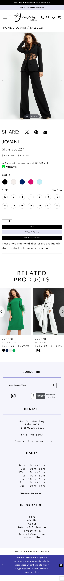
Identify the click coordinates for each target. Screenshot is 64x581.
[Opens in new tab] (44, 402)
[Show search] (48, 17)
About (32, 530)
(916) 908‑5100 (32, 441)
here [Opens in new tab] (37, 578)
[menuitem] (5, 17)
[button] (5, 17)
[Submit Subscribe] (53, 390)
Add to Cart (32, 228)
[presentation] (15, 316)
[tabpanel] (32, 76)
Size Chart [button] (55, 191)
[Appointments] (32, 8)
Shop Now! (51, 3)
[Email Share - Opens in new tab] (45, 133)
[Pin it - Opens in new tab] (36, 133)
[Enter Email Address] (32, 390)
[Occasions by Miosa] (23, 17)
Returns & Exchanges (31, 533)
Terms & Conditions (32, 540)
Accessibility (32, 544)
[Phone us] (42, 17)
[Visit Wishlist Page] (53, 17)
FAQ (32, 523)
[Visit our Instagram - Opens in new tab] (13, 402)
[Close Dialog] (3, 571)
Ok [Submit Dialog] (60, 571)
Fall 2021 (36, 28)
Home (7, 28)
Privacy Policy (32, 537)
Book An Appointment (32, 241)
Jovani (21, 28)
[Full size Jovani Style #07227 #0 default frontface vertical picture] (32, 76)
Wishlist (31, 527)
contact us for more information (29, 253)
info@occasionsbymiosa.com (32, 448)
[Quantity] (7, 222)
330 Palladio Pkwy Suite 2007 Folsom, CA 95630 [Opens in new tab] (32, 430)
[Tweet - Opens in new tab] (27, 133)
